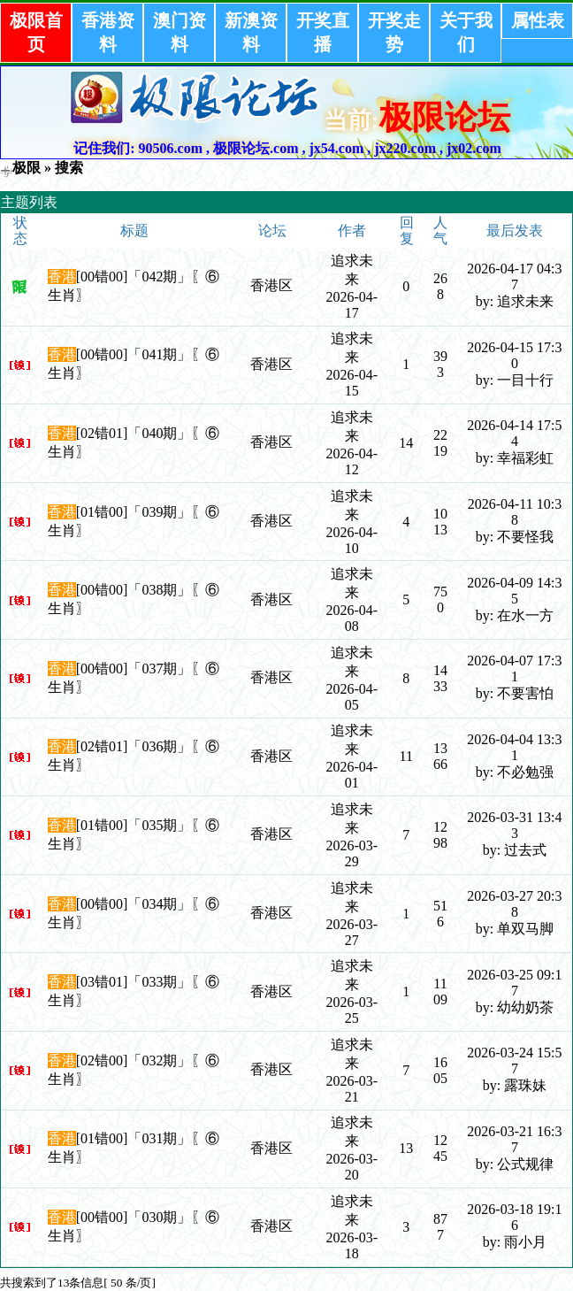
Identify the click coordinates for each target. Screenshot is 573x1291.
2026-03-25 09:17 (514, 982)
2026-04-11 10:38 (515, 511)
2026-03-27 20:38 (514, 903)
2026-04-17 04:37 (514, 276)
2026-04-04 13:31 (514, 747)
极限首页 (36, 32)
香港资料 (107, 32)
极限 (26, 167)
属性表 (537, 20)
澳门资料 (179, 32)
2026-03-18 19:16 (514, 1217)
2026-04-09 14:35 (514, 590)
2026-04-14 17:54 (514, 433)
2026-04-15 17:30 (514, 355)
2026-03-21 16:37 (514, 1139)
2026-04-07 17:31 (514, 668)
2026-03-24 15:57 (514, 1060)
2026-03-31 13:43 (514, 825)
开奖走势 (394, 32)
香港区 (271, 285)
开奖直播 (322, 32)
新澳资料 (251, 32)
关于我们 (466, 32)
